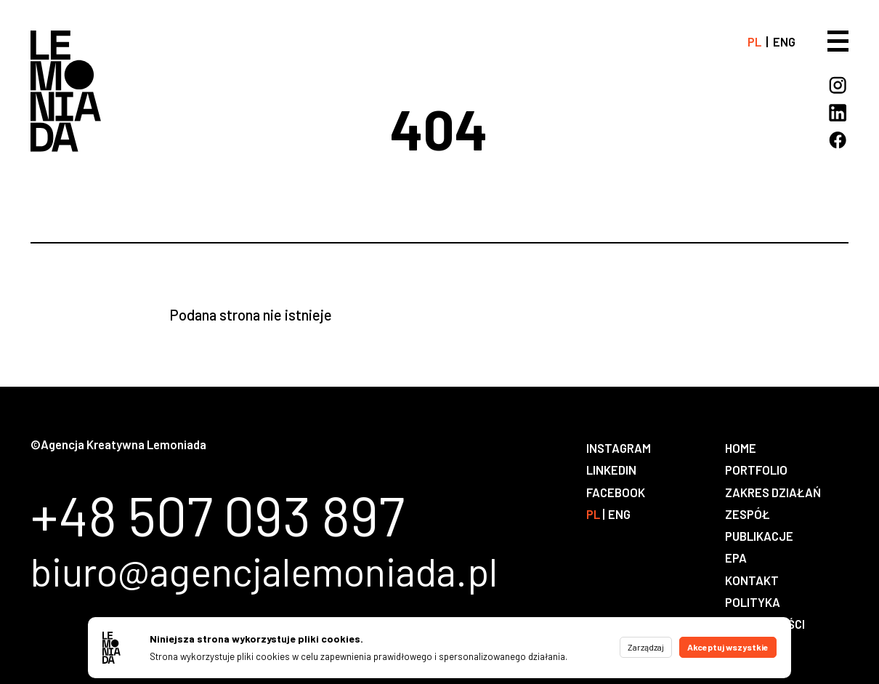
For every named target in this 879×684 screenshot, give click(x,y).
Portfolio (756, 469)
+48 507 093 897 (218, 514)
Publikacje (759, 535)
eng (784, 41)
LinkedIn (611, 469)
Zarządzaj (646, 647)
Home (740, 447)
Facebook (615, 492)
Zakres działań (773, 492)
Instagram (618, 447)
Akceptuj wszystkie (728, 647)
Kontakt (752, 580)
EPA (736, 557)
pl (754, 41)
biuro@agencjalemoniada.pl (264, 571)
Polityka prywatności (765, 613)
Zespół (747, 514)
